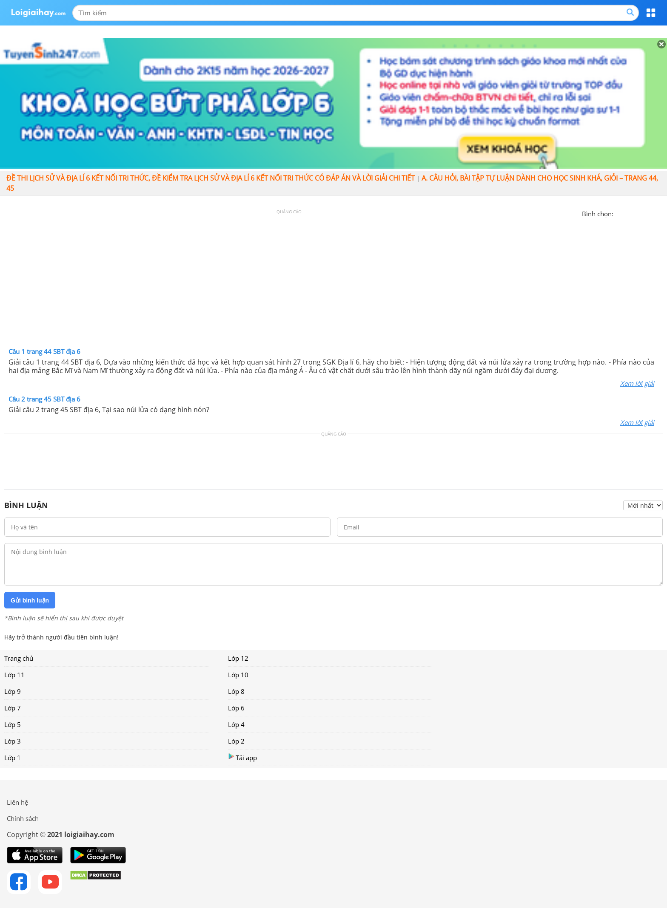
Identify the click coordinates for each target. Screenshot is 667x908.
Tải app (242, 757)
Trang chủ (18, 658)
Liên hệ (17, 802)
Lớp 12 (238, 658)
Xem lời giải (637, 383)
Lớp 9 (12, 691)
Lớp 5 (12, 724)
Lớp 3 (12, 741)
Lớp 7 (12, 708)
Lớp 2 (236, 741)
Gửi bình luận (30, 600)
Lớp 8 (236, 691)
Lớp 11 (14, 674)
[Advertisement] (333, 281)
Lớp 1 (12, 757)
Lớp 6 (236, 708)
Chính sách (23, 818)
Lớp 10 (238, 674)
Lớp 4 (236, 724)
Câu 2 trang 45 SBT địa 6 (44, 399)
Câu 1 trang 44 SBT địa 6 (44, 351)
